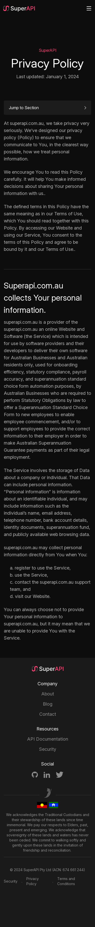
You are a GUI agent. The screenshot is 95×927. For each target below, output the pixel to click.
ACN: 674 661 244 (68, 870)
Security (47, 749)
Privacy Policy (32, 881)
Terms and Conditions (66, 881)
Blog (47, 704)
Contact (47, 714)
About (47, 693)
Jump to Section (47, 107)
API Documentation (47, 739)
